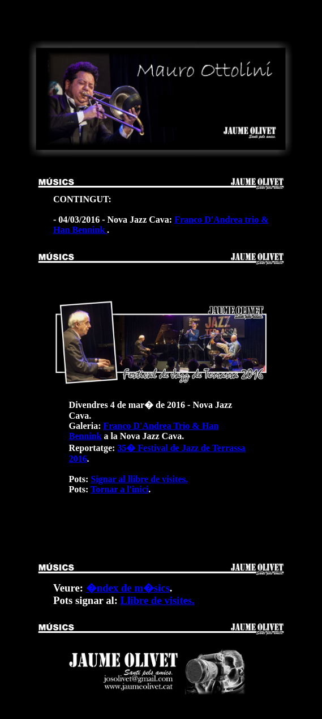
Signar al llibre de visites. (139, 479)
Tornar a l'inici (119, 489)
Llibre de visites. (158, 600)
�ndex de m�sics (128, 588)
